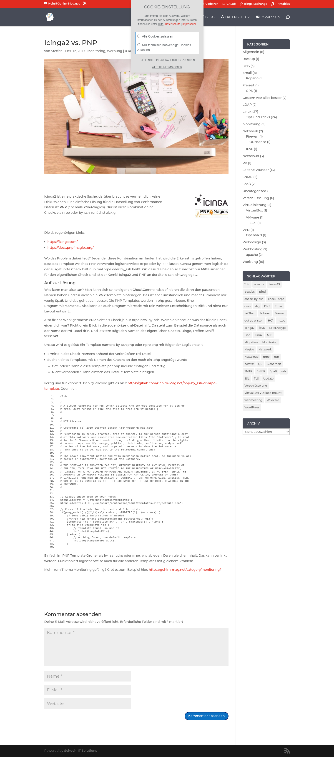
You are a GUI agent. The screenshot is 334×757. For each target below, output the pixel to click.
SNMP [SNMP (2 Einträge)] (261, 371)
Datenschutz (172, 24)
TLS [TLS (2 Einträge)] (256, 378)
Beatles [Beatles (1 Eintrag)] (249, 291)
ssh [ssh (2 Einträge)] (283, 371)
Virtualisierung (254, 205)
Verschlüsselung (256, 198)
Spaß (247, 184)
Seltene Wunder (256, 170)
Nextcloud (251, 156)
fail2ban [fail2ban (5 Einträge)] (249, 313)
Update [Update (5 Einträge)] (268, 378)
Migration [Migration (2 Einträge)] (251, 342)
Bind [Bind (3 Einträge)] (262, 291)
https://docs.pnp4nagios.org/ (71, 248)
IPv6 (249, 149)
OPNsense (257, 142)
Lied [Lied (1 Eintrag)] (247, 335)
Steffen (57, 51)
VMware (252, 217)
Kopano (252, 78)
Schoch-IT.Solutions (80, 751)
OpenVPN (254, 235)
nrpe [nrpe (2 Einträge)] (266, 356)
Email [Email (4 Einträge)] (279, 306)
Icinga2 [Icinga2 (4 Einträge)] (249, 327)
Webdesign (252, 242)
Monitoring (96, 51)
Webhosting (252, 249)
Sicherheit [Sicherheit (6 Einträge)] (274, 364)
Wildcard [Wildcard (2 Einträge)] (273, 400)
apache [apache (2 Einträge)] (259, 284)
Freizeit (248, 85)
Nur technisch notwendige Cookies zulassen (164, 47)
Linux (247, 112)
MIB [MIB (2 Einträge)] (269, 335)
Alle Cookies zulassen (155, 36)
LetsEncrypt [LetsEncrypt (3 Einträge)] (277, 327)
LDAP (247, 105)
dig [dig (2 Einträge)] (257, 306)
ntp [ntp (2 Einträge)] (276, 356)
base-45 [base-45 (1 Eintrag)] (274, 284)
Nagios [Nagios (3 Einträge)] (249, 349)
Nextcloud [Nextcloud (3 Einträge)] (251, 356)
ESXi (252, 223)
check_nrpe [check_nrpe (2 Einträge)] (276, 299)
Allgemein (251, 52)
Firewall (252, 136)
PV (245, 163)
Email (247, 73)
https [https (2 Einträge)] (281, 320)
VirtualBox (254, 210)
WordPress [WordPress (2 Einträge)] (251, 407)
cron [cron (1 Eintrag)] (247, 306)
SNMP (248, 177)
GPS (249, 91)
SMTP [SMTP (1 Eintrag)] (248, 371)
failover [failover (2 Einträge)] (265, 313)
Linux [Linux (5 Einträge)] (258, 335)
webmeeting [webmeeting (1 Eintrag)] (253, 400)
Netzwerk (250, 131)
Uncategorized (254, 191)
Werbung (114, 51)
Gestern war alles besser (262, 98)
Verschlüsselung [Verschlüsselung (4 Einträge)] (255, 385)
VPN (246, 230)
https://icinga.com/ (63, 242)
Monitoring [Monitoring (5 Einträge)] (270, 342)
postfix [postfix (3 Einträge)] (249, 364)
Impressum (189, 24)
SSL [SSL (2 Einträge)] (246, 378)
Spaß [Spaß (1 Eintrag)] (273, 371)
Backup (249, 59)
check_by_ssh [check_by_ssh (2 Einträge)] (254, 299)
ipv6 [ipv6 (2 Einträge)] (262, 327)
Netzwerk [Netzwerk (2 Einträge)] (265, 349)
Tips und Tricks (258, 117)
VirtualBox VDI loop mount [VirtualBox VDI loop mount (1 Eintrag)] (263, 393)
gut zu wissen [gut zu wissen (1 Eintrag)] (254, 320)
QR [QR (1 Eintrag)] (260, 364)
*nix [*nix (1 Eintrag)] (247, 284)
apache (252, 255)
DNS (246, 66)
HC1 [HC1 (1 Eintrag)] (270, 320)
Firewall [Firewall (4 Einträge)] (279, 313)
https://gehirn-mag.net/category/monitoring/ (185, 570)
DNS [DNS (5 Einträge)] (267, 306)
